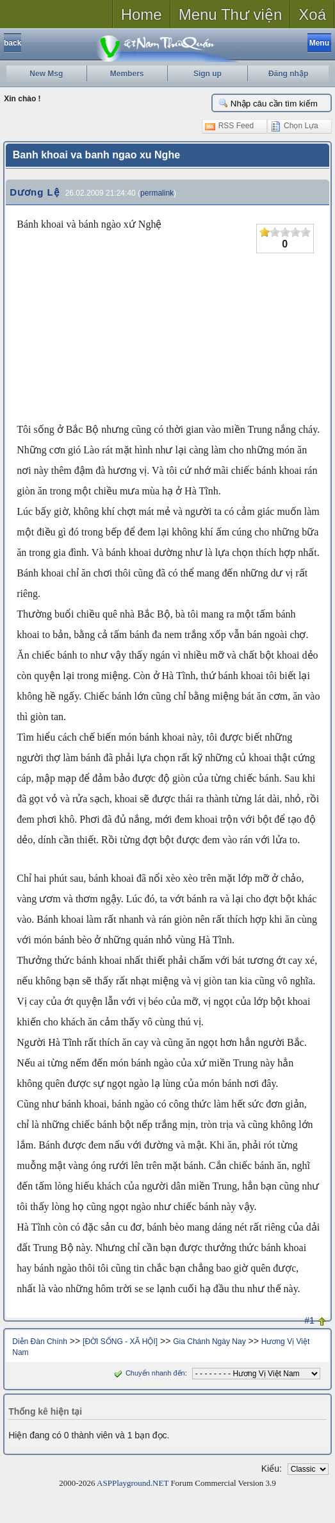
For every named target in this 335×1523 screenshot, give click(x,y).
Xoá (312, 14)
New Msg (46, 73)
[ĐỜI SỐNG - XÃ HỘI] (120, 1341)
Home (141, 14)
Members (127, 73)
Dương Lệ (35, 192)
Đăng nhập (288, 73)
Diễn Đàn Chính (39, 1341)
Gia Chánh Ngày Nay (209, 1341)
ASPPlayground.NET (132, 1483)
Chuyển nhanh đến (148, 1373)
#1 (309, 1320)
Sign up (207, 73)
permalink (157, 193)
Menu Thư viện (230, 14)
